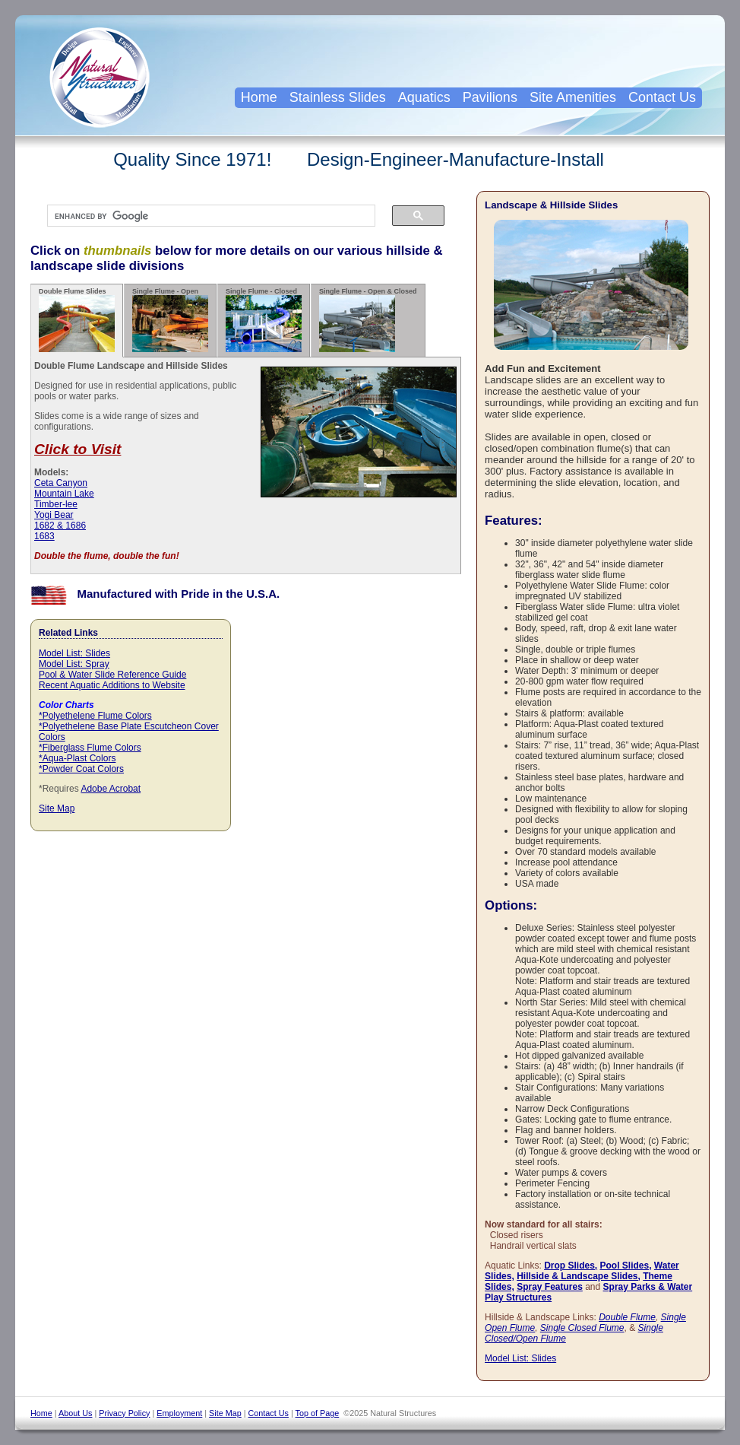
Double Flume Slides (77, 319)
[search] (204, 216)
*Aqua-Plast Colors (77, 758)
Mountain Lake (64, 493)
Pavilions (490, 97)
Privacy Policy (124, 1413)
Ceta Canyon (60, 483)
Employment (179, 1413)
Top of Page (318, 1413)
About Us (75, 1413)
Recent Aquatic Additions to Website (112, 685)
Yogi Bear (54, 515)
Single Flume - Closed (264, 319)
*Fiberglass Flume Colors (90, 747)
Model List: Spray (74, 664)
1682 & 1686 (60, 525)
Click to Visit (77, 449)
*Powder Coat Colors (81, 769)
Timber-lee (55, 504)
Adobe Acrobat (111, 788)
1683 (44, 536)
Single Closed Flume (582, 1328)
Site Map (56, 808)
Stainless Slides (337, 97)
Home (259, 97)
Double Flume (627, 1317)
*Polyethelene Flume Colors (95, 715)
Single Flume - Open (170, 319)
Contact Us (662, 97)
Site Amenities (573, 97)
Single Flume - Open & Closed (368, 319)
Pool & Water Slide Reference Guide (112, 674)
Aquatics (424, 97)
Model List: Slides (74, 653)
